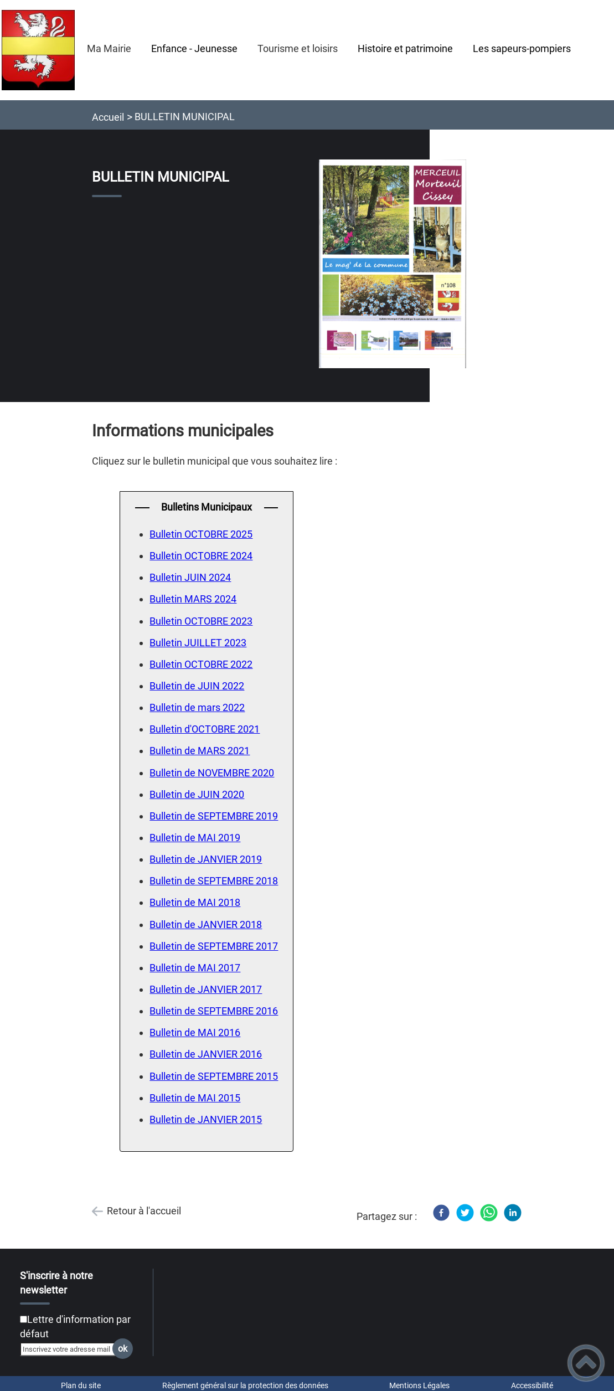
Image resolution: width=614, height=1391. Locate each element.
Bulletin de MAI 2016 (194, 1032)
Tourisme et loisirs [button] (297, 48)
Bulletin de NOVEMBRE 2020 (211, 773)
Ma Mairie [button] (109, 48)
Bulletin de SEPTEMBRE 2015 (213, 1076)
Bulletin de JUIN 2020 (196, 794)
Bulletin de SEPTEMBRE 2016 (213, 1011)
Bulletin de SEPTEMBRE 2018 (213, 881)
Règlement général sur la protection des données (245, 1385)
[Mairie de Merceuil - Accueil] (38, 50)
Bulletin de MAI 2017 (194, 967)
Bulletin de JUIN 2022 (196, 686)
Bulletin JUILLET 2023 (197, 642)
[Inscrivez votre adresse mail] (71, 1349)
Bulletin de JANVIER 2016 (205, 1054)
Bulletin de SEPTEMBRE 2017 (213, 946)
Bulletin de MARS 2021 (199, 750)
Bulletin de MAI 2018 (194, 902)
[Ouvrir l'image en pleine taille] (392, 264)
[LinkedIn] (512, 1213)
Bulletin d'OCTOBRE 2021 (204, 729)
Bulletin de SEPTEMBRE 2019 (213, 816)
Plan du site (81, 1385)
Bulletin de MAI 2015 (194, 1098)
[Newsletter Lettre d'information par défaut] (23, 1319)
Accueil (108, 117)
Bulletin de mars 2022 (197, 707)
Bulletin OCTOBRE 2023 (200, 621)
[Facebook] (441, 1212)
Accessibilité (532, 1385)
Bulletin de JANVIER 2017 (205, 989)
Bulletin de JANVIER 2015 (205, 1119)
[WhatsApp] (488, 1213)
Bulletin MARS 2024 (192, 599)
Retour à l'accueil (144, 1211)
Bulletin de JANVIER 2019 (205, 859)
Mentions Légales (419, 1385)
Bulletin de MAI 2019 (194, 837)
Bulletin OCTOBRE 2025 (200, 534)
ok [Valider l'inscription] (122, 1348)
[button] (586, 1363)
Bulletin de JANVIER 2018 (205, 924)
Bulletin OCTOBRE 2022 (200, 664)
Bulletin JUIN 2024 (190, 577)
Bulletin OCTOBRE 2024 (200, 555)
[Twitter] (465, 1213)
